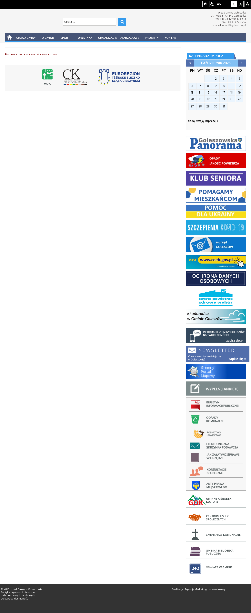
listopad (242, 63)
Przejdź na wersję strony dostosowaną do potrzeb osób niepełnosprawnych (212, 3)
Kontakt (171, 37)
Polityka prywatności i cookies (18, 592)
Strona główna (205, 3)
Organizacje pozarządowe (118, 37)
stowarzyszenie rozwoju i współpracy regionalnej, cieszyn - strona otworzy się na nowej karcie (119, 79)
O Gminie (48, 37)
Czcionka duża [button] (247, 3)
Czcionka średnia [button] (240, 3)
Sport (65, 37)
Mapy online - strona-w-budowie (48, 79)
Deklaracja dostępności (14, 598)
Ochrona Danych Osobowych (18, 595)
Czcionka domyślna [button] (233, 3)
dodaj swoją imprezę (203, 121)
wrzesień (190, 63)
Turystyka (84, 37)
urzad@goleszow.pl (234, 25)
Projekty (152, 37)
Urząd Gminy (26, 37)
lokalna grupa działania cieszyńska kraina (76, 79)
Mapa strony (219, 3)
